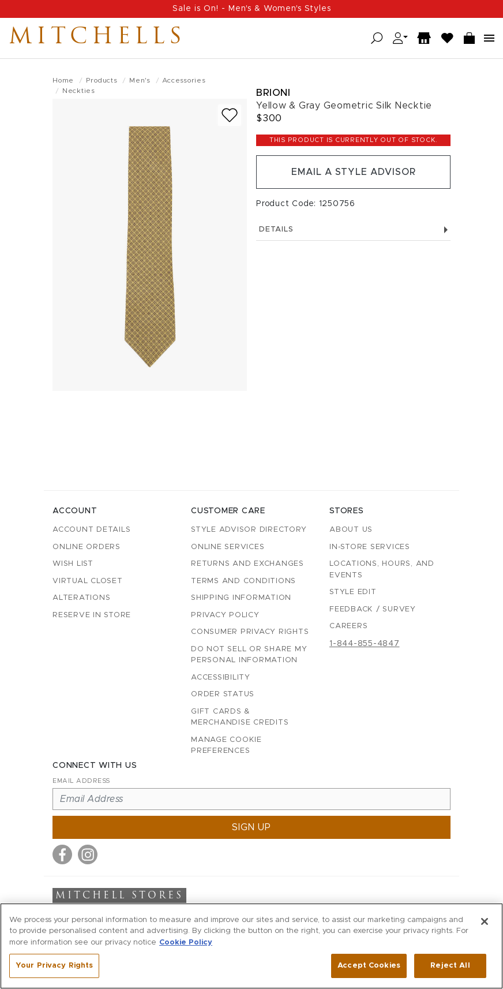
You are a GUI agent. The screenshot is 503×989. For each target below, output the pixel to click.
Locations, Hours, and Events (381, 569)
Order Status (222, 694)
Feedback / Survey (372, 609)
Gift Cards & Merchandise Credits (239, 717)
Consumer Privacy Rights (250, 632)
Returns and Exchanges (247, 564)
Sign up (251, 827)
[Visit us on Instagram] (87, 854)
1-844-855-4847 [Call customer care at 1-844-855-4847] (364, 644)
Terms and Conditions (243, 581)
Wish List (72, 564)
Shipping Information (241, 598)
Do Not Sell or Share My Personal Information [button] (249, 655)
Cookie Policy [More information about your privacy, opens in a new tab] (185, 942)
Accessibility (220, 677)
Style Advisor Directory (248, 529)
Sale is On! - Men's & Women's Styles (251, 9)
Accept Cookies (368, 965)
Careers (348, 626)
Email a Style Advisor (353, 172)
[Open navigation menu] (489, 38)
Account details (91, 529)
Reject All (450, 965)
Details (353, 229)
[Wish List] (448, 38)
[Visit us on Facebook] (62, 854)
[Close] (484, 921)
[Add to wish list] (229, 115)
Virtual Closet (87, 581)
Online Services (227, 547)
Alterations (81, 598)
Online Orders (86, 547)
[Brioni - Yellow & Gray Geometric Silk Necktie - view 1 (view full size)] (149, 245)
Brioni (273, 93)
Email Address (81, 781)
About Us (351, 529)
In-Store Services (369, 547)
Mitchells (97, 38)
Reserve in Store (91, 615)
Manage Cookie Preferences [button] (226, 745)
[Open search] (377, 38)
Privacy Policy (225, 615)
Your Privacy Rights (54, 965)
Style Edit (353, 592)
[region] (251, 946)
